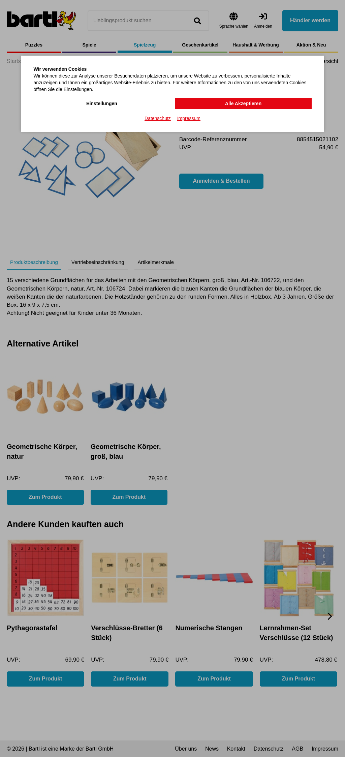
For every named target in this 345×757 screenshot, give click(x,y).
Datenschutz (158, 118)
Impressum (188, 118)
